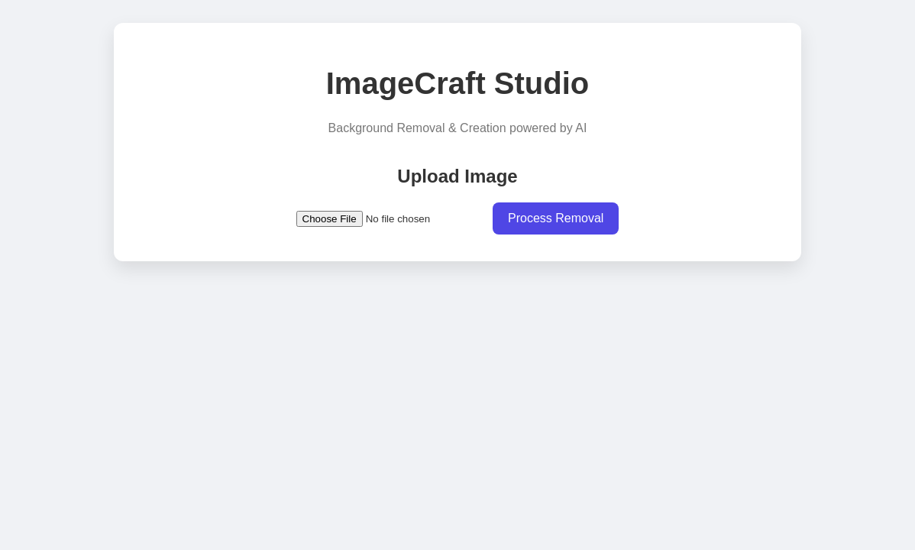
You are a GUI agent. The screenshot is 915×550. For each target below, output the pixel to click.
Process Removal (555, 218)
